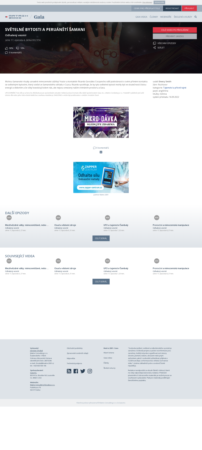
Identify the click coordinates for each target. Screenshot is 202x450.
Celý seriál (101, 260)
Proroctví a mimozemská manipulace (171, 246)
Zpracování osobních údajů (77, 396)
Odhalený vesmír (12, 249)
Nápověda (71, 402)
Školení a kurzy (183, 16)
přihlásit (189, 8)
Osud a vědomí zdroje (65, 246)
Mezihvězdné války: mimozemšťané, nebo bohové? (30, 246)
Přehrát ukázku (175, 36)
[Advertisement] (101, 358)
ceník (147, 8)
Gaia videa (141, 16)
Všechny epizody (164, 43)
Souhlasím (159, 2)
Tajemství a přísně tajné (174, 87)
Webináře (165, 16)
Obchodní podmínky (75, 391)
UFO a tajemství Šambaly (116, 246)
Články (154, 16)
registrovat (172, 8)
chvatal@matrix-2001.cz (45, 406)
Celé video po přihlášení (174, 30)
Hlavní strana (109, 396)
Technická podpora (74, 407)
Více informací (147, 2)
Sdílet (159, 47)
